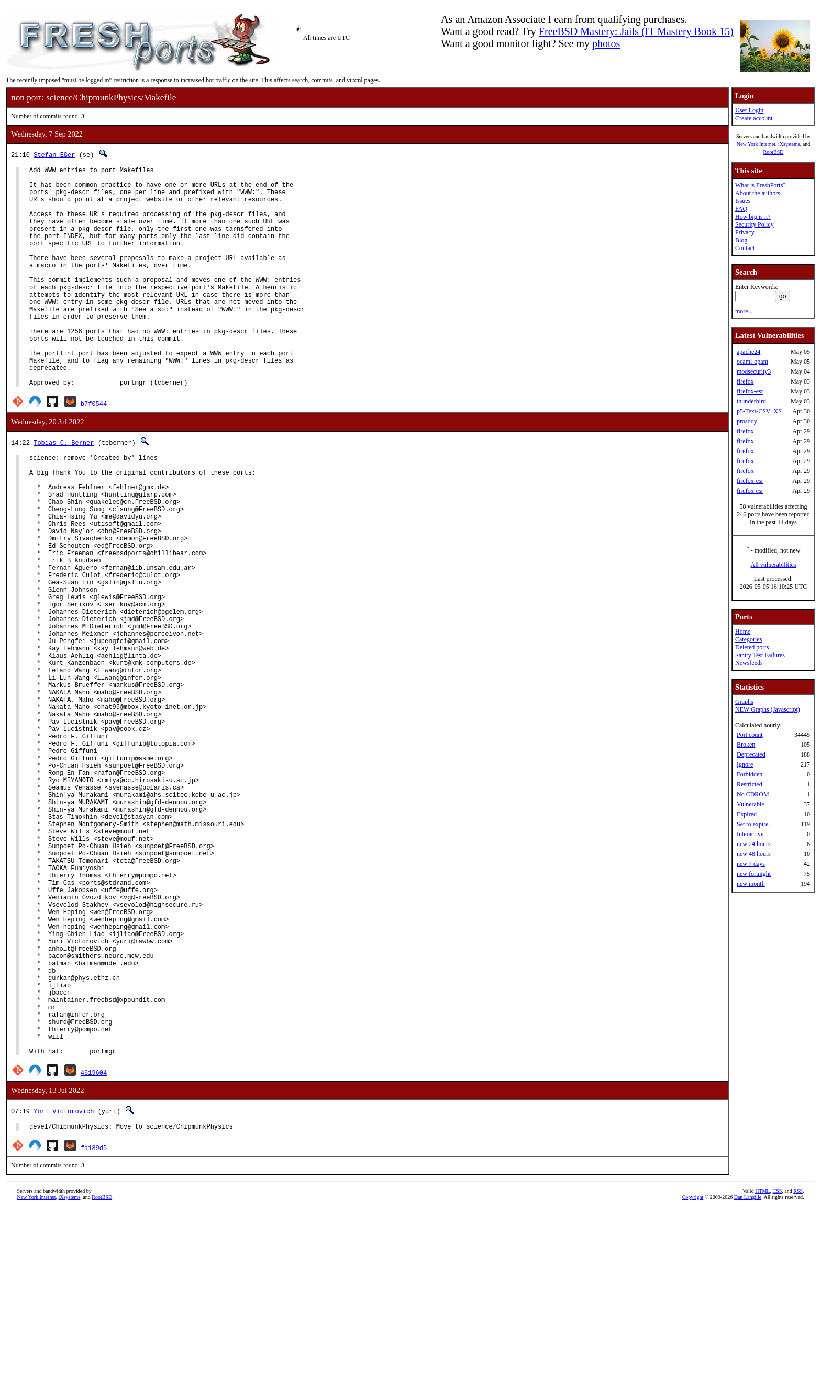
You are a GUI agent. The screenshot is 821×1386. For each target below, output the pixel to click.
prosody (747, 421)
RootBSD (773, 152)
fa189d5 (94, 1325)
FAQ (741, 208)
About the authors (757, 193)
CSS (777, 1368)
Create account (754, 118)
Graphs (744, 701)
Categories (748, 639)
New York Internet (756, 144)
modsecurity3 (754, 371)
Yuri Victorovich (64, 1286)
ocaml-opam (752, 361)
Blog (741, 240)
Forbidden (749, 774)
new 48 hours (754, 854)
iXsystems (789, 144)
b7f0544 (94, 450)
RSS (798, 1368)
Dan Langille (747, 1374)
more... (744, 311)
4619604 (94, 1248)
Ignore (745, 764)
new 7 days (751, 863)
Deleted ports (752, 647)
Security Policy (754, 224)
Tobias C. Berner (64, 489)
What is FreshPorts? (760, 185)
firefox (745, 381)
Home (742, 631)
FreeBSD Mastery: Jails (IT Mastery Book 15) (636, 31)
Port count (750, 734)
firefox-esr (750, 391)
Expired (747, 814)
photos (606, 43)
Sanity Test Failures (760, 655)
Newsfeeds (749, 663)
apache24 (748, 351)
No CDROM (753, 794)
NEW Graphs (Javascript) (767, 709)
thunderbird (751, 401)
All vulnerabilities (773, 564)
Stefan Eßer (54, 154)
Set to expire (753, 824)
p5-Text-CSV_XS (759, 411)
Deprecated (751, 754)
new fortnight (754, 873)
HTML (762, 1368)
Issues (742, 201)
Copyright (693, 1374)
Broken (746, 744)
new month (751, 883)
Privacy (745, 232)
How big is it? (753, 216)
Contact (745, 248)
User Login (749, 110)
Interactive (750, 834)
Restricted (749, 784)
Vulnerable (750, 804)
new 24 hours (754, 844)
